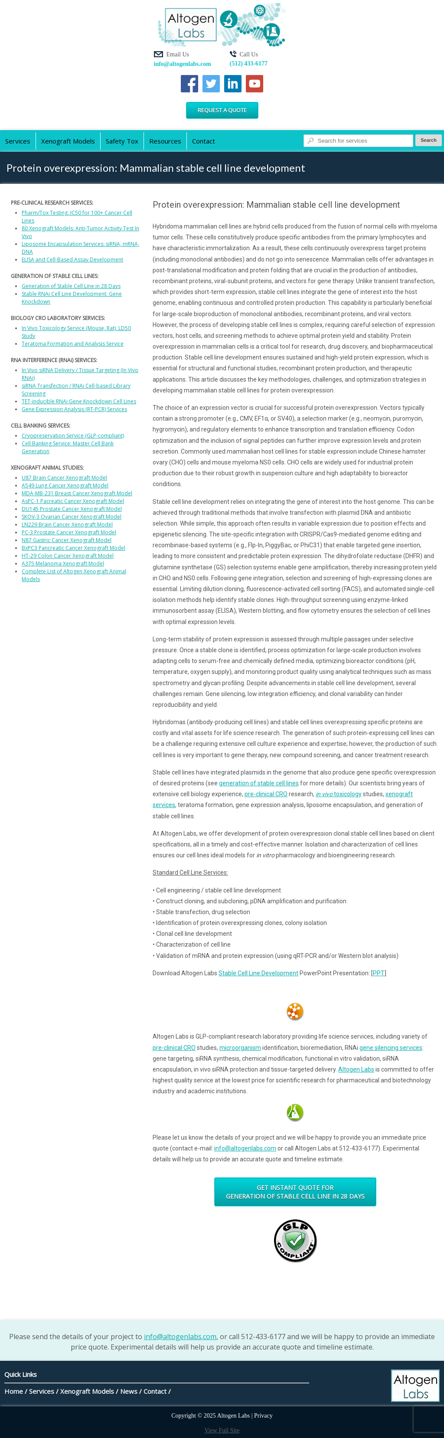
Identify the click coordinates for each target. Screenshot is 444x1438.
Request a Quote (222, 110)
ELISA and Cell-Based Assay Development (72, 259)
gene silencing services (390, 1047)
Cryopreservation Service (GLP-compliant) (73, 435)
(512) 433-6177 (249, 63)
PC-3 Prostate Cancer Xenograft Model (69, 532)
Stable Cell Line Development (258, 973)
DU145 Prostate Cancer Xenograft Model (72, 509)
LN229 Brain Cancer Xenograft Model (67, 524)
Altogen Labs (356, 1069)
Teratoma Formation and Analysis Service (73, 343)
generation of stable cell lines (259, 783)
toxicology (339, 794)
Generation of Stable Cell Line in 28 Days (71, 286)
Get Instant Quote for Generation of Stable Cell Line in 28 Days (295, 1191)
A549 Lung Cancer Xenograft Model (65, 485)
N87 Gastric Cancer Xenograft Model (66, 540)
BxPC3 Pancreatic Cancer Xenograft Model (73, 548)
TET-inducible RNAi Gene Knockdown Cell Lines (79, 401)
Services (17, 141)
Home (13, 1391)
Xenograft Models (68, 141)
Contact (203, 141)
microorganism (240, 1047)
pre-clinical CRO (266, 794)
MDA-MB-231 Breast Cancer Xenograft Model (77, 493)
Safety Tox (122, 141)
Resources (165, 141)
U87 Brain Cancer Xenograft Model (64, 477)
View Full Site (222, 1430)
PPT (379, 973)
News (128, 1391)
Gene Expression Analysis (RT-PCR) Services (74, 409)
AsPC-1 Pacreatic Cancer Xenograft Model (73, 501)
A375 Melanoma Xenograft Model (63, 563)
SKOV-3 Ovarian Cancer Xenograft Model (71, 516)
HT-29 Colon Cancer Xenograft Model (68, 555)
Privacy (263, 1415)
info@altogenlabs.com (182, 64)
